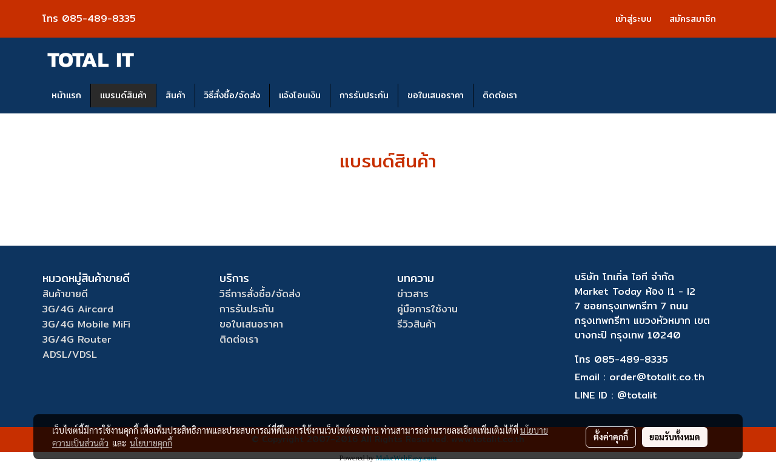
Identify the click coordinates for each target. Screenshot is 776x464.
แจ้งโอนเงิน (300, 95)
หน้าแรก (66, 95)
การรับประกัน (364, 95)
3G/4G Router (77, 339)
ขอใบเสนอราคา (435, 95)
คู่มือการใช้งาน (427, 309)
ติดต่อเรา (500, 95)
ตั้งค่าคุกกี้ (611, 436)
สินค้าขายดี (65, 293)
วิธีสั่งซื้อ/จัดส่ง (232, 95)
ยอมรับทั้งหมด (674, 436)
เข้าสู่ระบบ (633, 18)
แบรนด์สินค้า (123, 95)
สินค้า (176, 95)
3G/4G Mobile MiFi (86, 324)
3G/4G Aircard (77, 309)
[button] (537, 96)
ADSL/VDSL (69, 354)
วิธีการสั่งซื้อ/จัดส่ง (260, 293)
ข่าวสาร (413, 293)
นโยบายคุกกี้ (151, 442)
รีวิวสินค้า (416, 324)
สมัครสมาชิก (692, 18)
